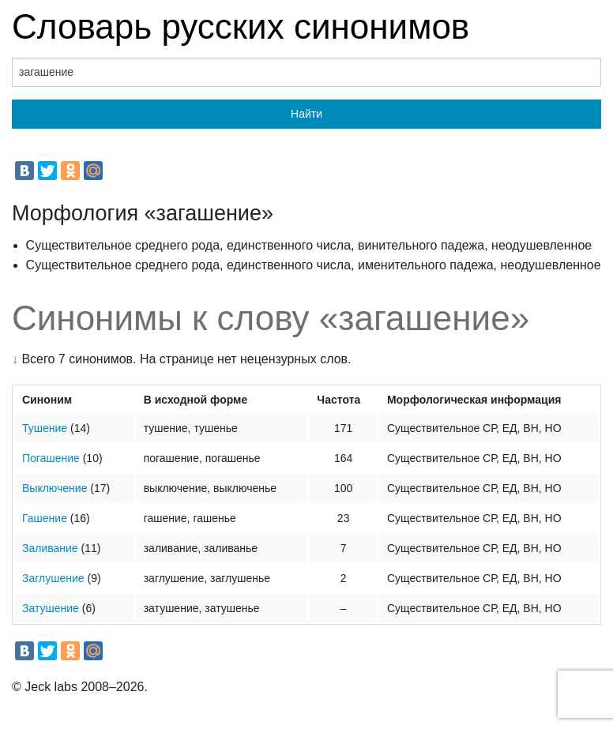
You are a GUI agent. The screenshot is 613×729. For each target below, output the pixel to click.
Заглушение (53, 578)
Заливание (50, 548)
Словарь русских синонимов (240, 26)
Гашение (44, 518)
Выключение (54, 488)
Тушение (44, 428)
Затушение (50, 608)
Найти (306, 113)
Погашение (51, 458)
